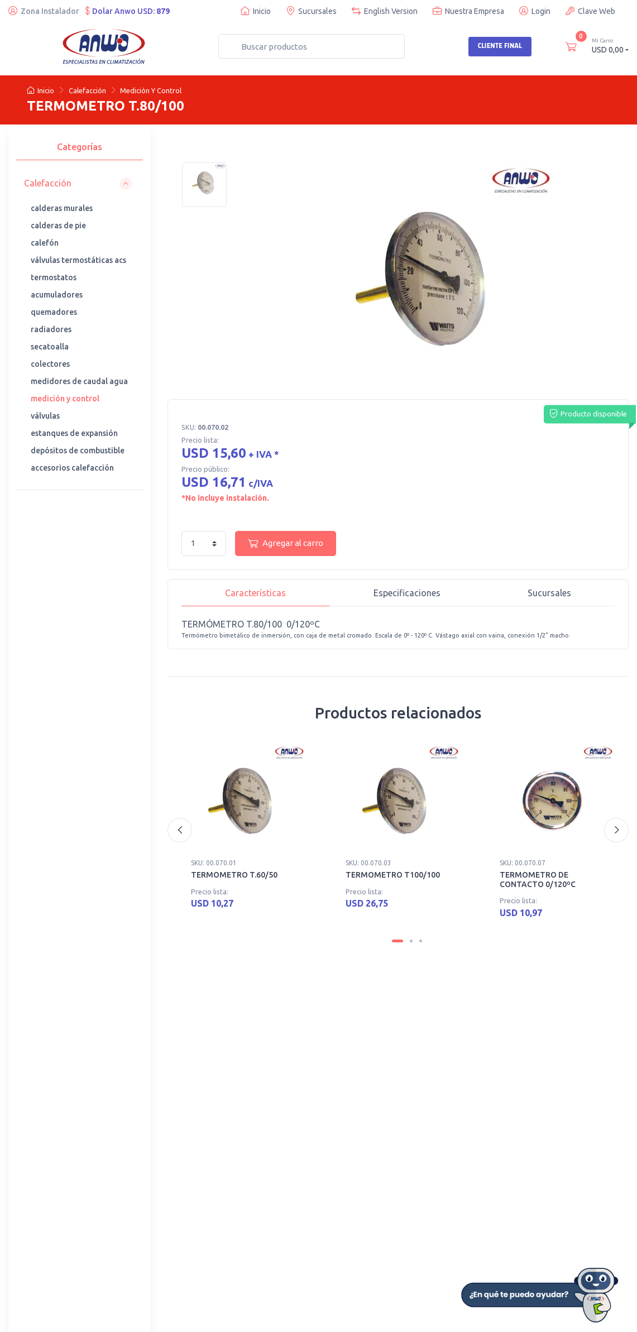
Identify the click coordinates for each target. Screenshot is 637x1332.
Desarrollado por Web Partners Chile (226, 1315)
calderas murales (62, 208)
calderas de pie (58, 225)
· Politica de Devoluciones (268, 1214)
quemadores (54, 312)
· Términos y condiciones (266, 1229)
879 (163, 11)
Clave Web (590, 11)
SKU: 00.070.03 (368, 862)
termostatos (53, 277)
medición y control (65, 398)
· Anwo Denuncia (202, 1076)
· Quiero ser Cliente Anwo (268, 1184)
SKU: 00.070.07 (522, 862)
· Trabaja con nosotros (56, 1199)
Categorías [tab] (79, 147)
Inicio (256, 11)
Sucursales (311, 11)
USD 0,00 (610, 45)
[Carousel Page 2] (411, 942)
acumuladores (57, 294)
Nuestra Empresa (468, 11)
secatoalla (50, 346)
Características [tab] (255, 593)
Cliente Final (500, 45)
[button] (78, 183)
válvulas (45, 415)
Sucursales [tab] (549, 593)
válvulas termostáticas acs (78, 260)
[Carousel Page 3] (420, 942)
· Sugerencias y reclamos (266, 1244)
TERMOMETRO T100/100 (393, 874)
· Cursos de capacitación (420, 1046)
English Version (385, 11)
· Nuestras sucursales (210, 1046)
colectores (50, 364)
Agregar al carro (285, 543)
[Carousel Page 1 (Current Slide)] (397, 942)
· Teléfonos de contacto (214, 1061)
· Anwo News (40, 1214)
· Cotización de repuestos (423, 1061)
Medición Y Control (150, 90)
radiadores (51, 329)
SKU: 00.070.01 (214, 862)
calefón (45, 242)
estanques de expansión (74, 433)
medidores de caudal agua (79, 381)
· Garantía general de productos (72, 1229)
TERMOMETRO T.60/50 (234, 874)
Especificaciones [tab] (406, 593)
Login (534, 11)
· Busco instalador (48, 1184)
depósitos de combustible (77, 450)
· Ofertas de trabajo (51, 1244)
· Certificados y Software (266, 1199)
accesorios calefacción (72, 467)
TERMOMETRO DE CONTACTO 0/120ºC (538, 879)
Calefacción (87, 90)
